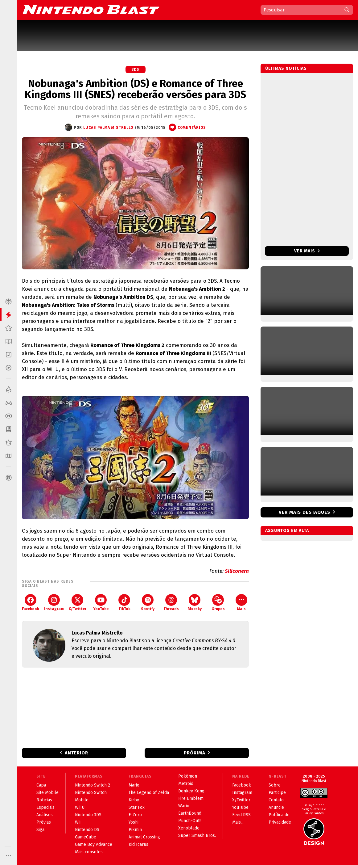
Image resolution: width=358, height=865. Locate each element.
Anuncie (276, 807)
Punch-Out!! (189, 820)
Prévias (43, 822)
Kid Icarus (138, 844)
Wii (77, 822)
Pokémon (187, 776)
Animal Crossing (144, 837)
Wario (183, 805)
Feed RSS (241, 814)
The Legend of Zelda (149, 792)
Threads (171, 602)
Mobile (81, 800)
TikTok (124, 602)
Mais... (238, 822)
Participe (277, 792)
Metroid (185, 783)
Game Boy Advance (93, 844)
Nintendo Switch (91, 792)
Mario (134, 785)
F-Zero (135, 814)
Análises (44, 814)
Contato (276, 800)
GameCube (85, 837)
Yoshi (133, 822)
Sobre (275, 785)
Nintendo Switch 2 (92, 785)
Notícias (44, 800)
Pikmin (135, 829)
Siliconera (237, 571)
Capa (41, 785)
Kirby (134, 800)
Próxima (194, 753)
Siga (40, 829)
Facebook (30, 602)
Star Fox (137, 807)
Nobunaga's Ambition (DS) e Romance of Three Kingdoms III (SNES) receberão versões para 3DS (135, 89)
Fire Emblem (191, 798)
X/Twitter (77, 602)
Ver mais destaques (304, 512)
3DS (135, 69)
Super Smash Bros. (197, 835)
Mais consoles (89, 851)
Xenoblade (189, 828)
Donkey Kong (191, 791)
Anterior (76, 753)
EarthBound (189, 813)
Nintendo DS (87, 829)
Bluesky (194, 602)
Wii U (79, 807)
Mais (241, 602)
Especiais (45, 807)
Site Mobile (47, 792)
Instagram (54, 602)
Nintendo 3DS (88, 814)
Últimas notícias (286, 68)
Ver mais (307, 251)
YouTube (101, 602)
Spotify (147, 602)
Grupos (218, 602)
